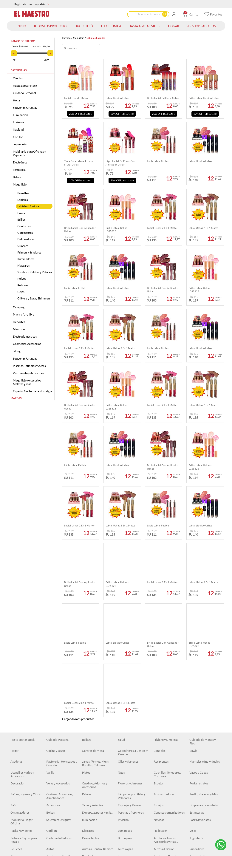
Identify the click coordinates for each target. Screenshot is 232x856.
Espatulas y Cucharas (24, 841)
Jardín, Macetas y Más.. (204, 677)
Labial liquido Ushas (76, 98)
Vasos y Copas (198, 655)
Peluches (16, 731)
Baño (13, 688)
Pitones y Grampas (130, 834)
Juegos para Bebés (201, 753)
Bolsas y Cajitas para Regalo (23, 722)
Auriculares (17, 812)
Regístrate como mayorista (31, 4)
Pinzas (50, 848)
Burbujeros (125, 721)
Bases (21, 213)
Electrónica (20, 162)
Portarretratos (198, 666)
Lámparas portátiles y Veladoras (132, 678)
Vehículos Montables (131, 753)
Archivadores (126, 772)
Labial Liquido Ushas (200, 348)
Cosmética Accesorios (27, 343)
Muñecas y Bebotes (166, 739)
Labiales (22, 199)
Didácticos (160, 753)
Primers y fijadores (29, 252)
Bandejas (160, 633)
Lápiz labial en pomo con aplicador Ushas (120, 163)
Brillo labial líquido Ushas (203, 98)
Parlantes (195, 804)
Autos (50, 731)
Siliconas (87, 834)
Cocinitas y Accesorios (96, 746)
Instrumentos (19, 753)
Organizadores (20, 695)
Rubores (22, 285)
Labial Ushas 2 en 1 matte (203, 405)
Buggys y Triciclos (57, 761)
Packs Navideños (21, 713)
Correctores (25, 232)
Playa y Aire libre (23, 314)
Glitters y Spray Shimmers (33, 298)
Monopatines (19, 761)
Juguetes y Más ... (200, 761)
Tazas (121, 655)
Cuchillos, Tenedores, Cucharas (167, 657)
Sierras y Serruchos (166, 848)
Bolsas (50, 695)
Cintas (193, 823)
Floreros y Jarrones (130, 666)
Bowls (193, 633)
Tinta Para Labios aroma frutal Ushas (78, 163)
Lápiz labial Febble (158, 348)
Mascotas (19, 329)
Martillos (124, 823)
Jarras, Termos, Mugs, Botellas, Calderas (95, 646)
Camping (18, 307)
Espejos (159, 666)
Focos (157, 804)
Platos (86, 655)
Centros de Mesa (93, 633)
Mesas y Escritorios (94, 761)
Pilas (13, 848)
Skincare (22, 246)
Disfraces (88, 713)
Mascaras (23, 265)
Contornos (24, 226)
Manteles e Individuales (204, 644)
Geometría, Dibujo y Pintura (59, 795)
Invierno (18, 122)
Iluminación (53, 804)
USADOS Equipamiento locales (97, 824)
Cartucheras (90, 783)
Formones (52, 841)
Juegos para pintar (130, 761)
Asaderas (16, 644)
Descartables (90, 721)
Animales (195, 746)
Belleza (86, 622)
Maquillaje (78, 38)
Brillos (21, 219)
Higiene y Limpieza (166, 622)
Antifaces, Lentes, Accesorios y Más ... (166, 722)
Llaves (122, 841)
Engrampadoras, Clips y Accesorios (169, 784)
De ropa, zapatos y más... (97, 695)
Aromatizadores (164, 677)
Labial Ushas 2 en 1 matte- (162, 405)
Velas (192, 713)
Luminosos (125, 713)
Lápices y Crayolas (22, 783)
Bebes (17, 177)
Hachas (158, 834)
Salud (121, 622)
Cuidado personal (57, 812)
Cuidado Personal (24, 93)
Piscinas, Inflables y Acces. (29, 365)
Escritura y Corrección (168, 772)
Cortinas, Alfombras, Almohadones (59, 678)
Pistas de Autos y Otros (61, 753)
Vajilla (50, 655)
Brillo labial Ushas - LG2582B (117, 406)
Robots (15, 746)
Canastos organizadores (169, 695)
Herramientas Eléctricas (61, 834)
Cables (86, 812)
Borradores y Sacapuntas (62, 783)
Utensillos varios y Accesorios (22, 657)
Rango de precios (23, 41)
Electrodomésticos (25, 336)
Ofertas (18, 78)
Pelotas (123, 746)
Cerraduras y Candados (169, 823)
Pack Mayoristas (200, 702)
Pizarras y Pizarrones (95, 793)
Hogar (17, 100)
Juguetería (20, 144)
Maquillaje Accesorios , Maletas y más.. (27, 382)
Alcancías (88, 772)
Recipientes (161, 644)
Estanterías (196, 695)
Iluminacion (20, 115)
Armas (122, 739)
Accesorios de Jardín (202, 848)
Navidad (18, 129)
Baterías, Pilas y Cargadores (128, 813)
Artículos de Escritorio (132, 783)
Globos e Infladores (59, 721)
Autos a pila (125, 731)
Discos (193, 834)
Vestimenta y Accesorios (28, 373)
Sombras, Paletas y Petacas (34, 272)
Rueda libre (196, 731)
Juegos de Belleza (93, 753)
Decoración (17, 666)
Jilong (17, 351)
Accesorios (53, 688)
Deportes (19, 322)
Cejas (20, 291)
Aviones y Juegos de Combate (166, 762)
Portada (66, 38)
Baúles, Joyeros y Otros (25, 677)
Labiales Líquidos (28, 206)
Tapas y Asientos (92, 688)
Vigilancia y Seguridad (203, 812)
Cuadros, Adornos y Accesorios (94, 667)
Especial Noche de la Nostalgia (32, 391)
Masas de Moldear (58, 746)
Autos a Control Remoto (97, 731)
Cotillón (18, 137)
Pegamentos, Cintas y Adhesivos (132, 795)
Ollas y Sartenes (128, 644)
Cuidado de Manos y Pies (202, 624)
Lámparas (88, 804)
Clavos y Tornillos (21, 834)
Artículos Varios (164, 793)
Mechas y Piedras (165, 841)
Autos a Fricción (164, 731)
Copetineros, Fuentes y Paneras (133, 635)
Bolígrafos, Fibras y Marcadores (201, 773)
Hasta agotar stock (25, 85)
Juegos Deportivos (166, 746)
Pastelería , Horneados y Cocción (61, 646)
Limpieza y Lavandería (203, 688)
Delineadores (26, 239)
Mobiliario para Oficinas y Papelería (29, 153)
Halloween (161, 713)
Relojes (86, 677)
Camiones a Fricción (59, 739)
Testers (122, 848)
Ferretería (19, 169)
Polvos (21, 278)
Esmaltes (23, 193)
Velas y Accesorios (58, 666)
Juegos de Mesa (199, 739)
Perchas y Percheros (131, 695)
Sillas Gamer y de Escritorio (200, 795)
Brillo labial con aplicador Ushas (80, 406)
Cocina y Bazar (55, 633)
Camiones (16, 739)
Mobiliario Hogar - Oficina (22, 704)
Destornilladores (93, 841)
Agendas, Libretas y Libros (58, 773)
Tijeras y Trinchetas (22, 793)
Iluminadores (25, 259)
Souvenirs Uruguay (25, 107)
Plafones (123, 804)
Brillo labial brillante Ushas (163, 98)
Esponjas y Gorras (129, 688)
